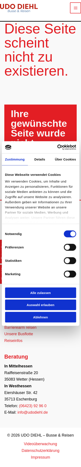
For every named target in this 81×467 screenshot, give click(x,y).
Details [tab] (39, 159)
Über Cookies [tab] (65, 159)
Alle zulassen (40, 292)
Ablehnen (40, 317)
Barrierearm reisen (20, 327)
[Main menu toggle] (75, 7)
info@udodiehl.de (32, 412)
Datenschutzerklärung (40, 450)
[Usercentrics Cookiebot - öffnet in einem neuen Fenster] (57, 147)
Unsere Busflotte (18, 334)
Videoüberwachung (40, 444)
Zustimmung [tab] (15, 159)
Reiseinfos (13, 340)
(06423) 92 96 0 (32, 406)
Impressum (40, 457)
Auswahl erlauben (40, 305)
